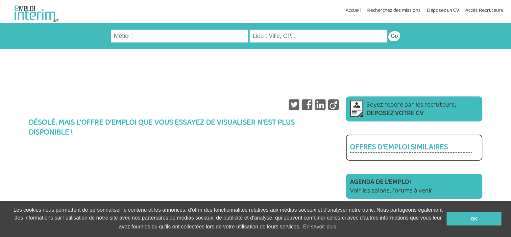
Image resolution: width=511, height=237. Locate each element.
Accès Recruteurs (484, 10)
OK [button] (474, 219)
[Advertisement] (255, 70)
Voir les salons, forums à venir (391, 186)
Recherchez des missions (394, 10)
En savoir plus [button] (319, 226)
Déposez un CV (443, 10)
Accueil (353, 10)
